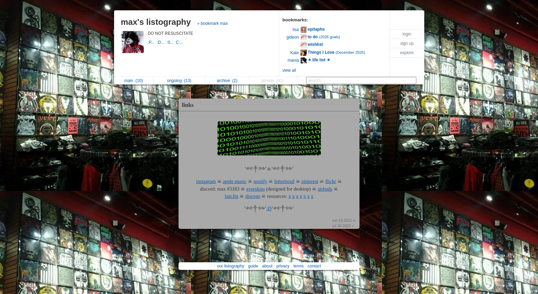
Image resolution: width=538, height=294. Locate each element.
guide (253, 266)
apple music (234, 181)
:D (268, 208)
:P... (152, 42)
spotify (260, 181)
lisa (296, 29)
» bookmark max (212, 23)
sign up (407, 43)
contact (314, 266)
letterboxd (284, 181)
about (267, 266)
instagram (206, 181)
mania (293, 60)
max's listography (156, 22)
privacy (283, 266)
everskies (255, 189)
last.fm (231, 196)
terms (298, 266)
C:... (180, 42)
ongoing (179, 80)
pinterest (309, 181)
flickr (330, 181)
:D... (162, 42)
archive (227, 80)
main (133, 80)
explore (407, 52)
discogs (252, 196)
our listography (230, 266)
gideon (292, 37)
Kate (294, 52)
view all (289, 70)
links (188, 105)
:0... (171, 42)
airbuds (325, 189)
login (407, 34)
